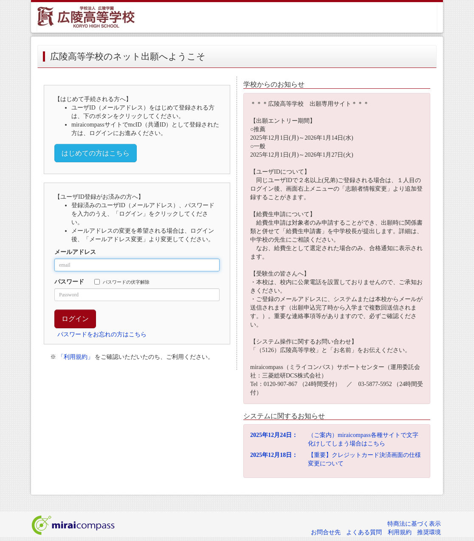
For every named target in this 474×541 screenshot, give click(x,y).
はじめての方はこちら (96, 153)
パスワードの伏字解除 (122, 282)
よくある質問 (364, 532)
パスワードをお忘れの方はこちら (102, 334)
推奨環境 (429, 532)
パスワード (69, 282)
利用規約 (400, 532)
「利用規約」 (75, 357)
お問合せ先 (326, 532)
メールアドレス (75, 252)
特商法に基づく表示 (414, 524)
